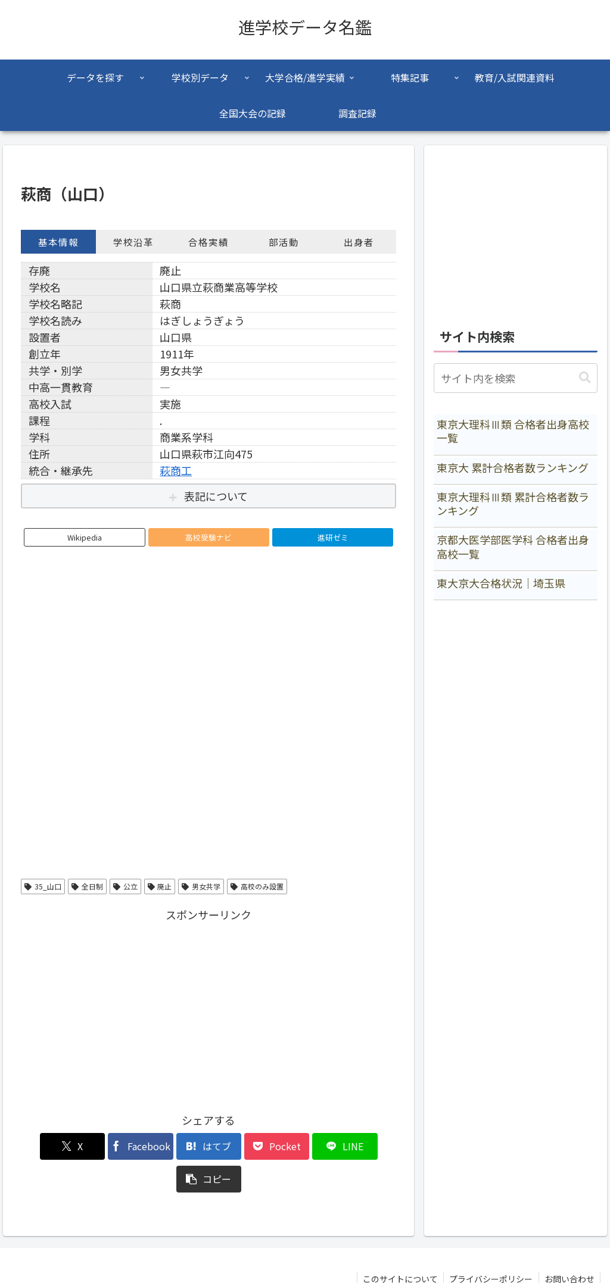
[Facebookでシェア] (114, 1146)
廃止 (160, 886)
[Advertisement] (208, 1008)
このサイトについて (397, 1246)
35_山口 (42, 886)
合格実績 (208, 241)
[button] (366, 1146)
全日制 (87, 886)
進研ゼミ (333, 537)
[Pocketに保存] (240, 1146)
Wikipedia (84, 537)
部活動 (284, 241)
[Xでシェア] (51, 1146)
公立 (125, 886)
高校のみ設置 (257, 886)
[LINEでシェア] (303, 1146)
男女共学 (201, 886)
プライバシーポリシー (489, 1246)
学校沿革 (133, 241)
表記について (216, 496)
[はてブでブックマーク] (177, 1146)
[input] (515, 378)
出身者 (359, 241)
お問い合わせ (569, 1246)
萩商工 (176, 470)
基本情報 (58, 241)
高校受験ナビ (208, 537)
